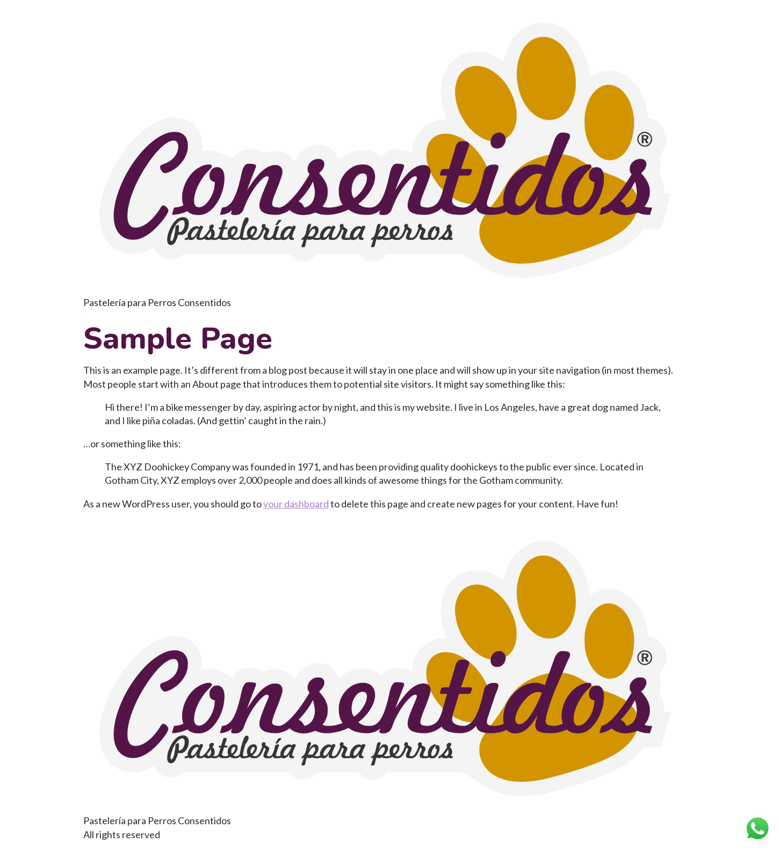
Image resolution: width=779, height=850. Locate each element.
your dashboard (296, 504)
